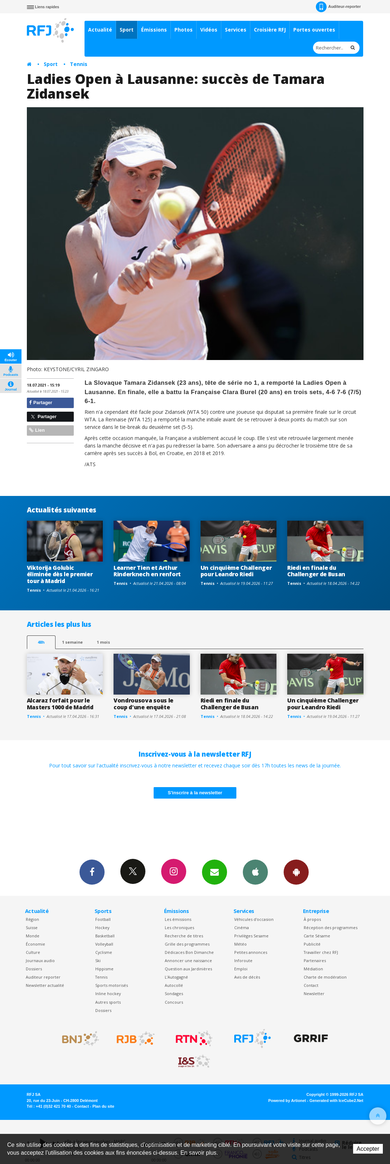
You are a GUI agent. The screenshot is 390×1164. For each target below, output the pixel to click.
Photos (183, 29)
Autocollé (174, 985)
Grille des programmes (187, 944)
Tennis (78, 64)
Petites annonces (250, 952)
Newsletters (214, 872)
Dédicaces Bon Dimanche (189, 952)
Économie (35, 944)
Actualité (100, 29)
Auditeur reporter (43, 977)
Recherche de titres (184, 935)
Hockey (102, 927)
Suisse (32, 927)
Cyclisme (103, 952)
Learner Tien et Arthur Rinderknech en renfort (147, 571)
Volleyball (104, 944)
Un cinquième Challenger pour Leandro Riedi (236, 571)
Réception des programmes (330, 927)
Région (32, 919)
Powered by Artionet (287, 1100)
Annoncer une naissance (188, 960)
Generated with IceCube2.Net (336, 1100)
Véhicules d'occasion (254, 919)
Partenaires (315, 960)
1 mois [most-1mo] (103, 642)
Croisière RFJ (270, 29)
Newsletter (314, 993)
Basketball (105, 935)
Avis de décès (247, 977)
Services (235, 29)
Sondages (174, 993)
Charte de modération (325, 977)
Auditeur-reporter (338, 6)
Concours (174, 1002)
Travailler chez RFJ (321, 952)
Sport (127, 29)
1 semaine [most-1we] (72, 642)
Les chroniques (179, 927)
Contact (311, 985)
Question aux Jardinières (188, 968)
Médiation (313, 968)
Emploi (240, 968)
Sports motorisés (111, 985)
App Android (296, 872)
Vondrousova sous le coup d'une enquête (143, 703)
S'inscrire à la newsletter (195, 792)
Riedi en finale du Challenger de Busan (316, 571)
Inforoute (243, 960)
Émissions (154, 29)
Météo (240, 944)
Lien (37, 430)
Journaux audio (40, 960)
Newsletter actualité (45, 985)
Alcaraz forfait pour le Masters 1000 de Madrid (60, 703)
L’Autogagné (176, 977)
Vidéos (208, 29)
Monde (32, 935)
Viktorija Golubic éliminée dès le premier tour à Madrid (60, 574)
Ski (98, 960)
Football (103, 919)
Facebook (92, 872)
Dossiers (34, 968)
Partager (40, 402)
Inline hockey (108, 993)
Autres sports (108, 1002)
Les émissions (178, 919)
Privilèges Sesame (251, 935)
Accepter (368, 1149)
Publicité (312, 944)
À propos (312, 919)
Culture (33, 952)
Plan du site (103, 1106)
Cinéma (241, 927)
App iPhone (255, 872)
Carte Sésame (317, 935)
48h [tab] (41, 642)
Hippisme (104, 968)
